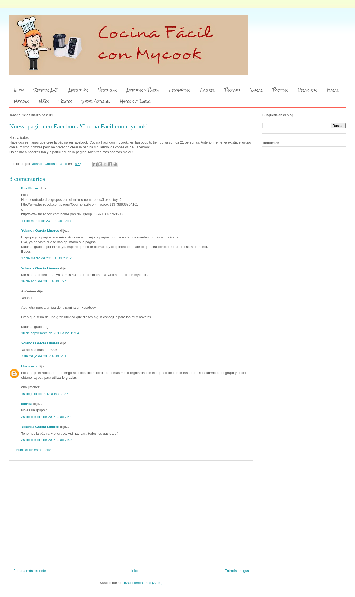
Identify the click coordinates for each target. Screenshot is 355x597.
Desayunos (307, 90)
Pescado (232, 90)
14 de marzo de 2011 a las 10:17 (46, 221)
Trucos (65, 101)
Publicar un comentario (33, 450)
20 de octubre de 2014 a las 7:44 (46, 417)
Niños (44, 101)
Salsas (256, 90)
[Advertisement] (131, 512)
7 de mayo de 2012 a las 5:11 (43, 356)
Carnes (207, 90)
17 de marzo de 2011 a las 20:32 (46, 258)
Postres (280, 90)
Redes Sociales (96, 101)
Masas (333, 90)
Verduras (107, 90)
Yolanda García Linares (40, 231)
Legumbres (179, 90)
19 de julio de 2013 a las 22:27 (44, 394)
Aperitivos (78, 90)
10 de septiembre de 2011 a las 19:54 (50, 333)
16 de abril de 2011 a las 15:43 (45, 281)
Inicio (19, 90)
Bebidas (21, 101)
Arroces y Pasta (143, 90)
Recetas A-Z (46, 90)
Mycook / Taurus (135, 101)
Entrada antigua (237, 571)
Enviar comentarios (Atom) (142, 583)
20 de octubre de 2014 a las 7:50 (46, 440)
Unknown (29, 366)
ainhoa (26, 404)
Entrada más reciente (29, 571)
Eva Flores (30, 188)
